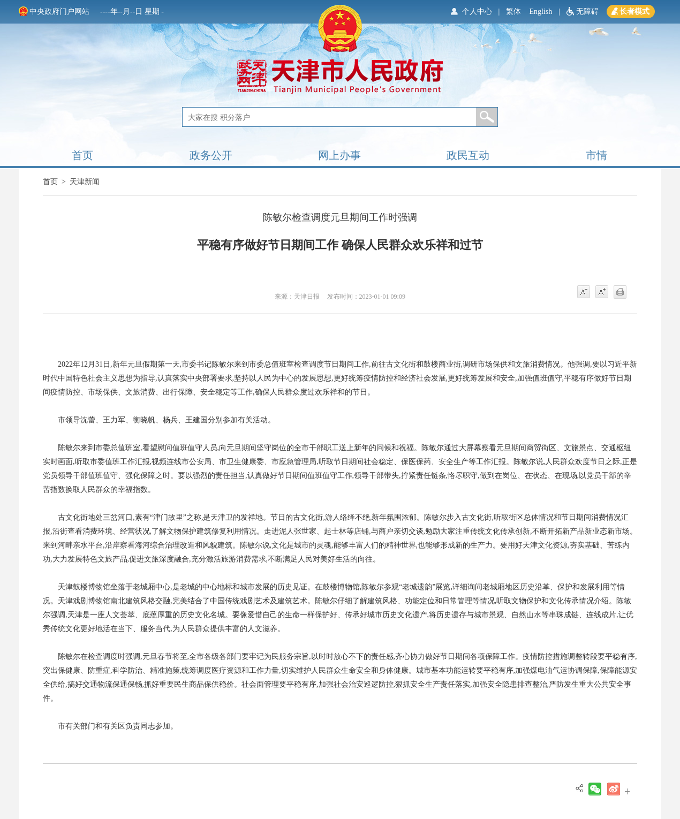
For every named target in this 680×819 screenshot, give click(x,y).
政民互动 (468, 155)
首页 (82, 155)
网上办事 (339, 155)
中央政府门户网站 (59, 11)
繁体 (513, 11)
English (540, 11)
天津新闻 (85, 182)
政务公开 (211, 155)
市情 (596, 155)
